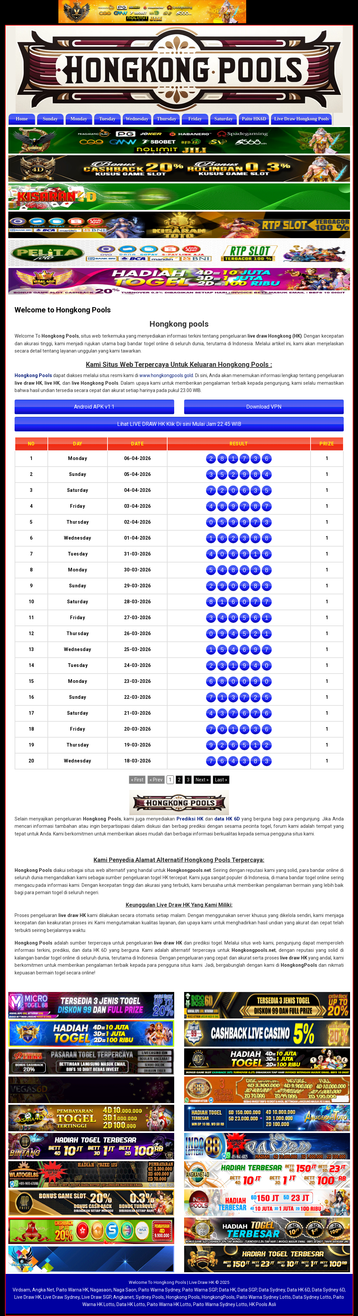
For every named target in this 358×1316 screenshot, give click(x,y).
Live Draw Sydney (61, 1297)
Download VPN (263, 407)
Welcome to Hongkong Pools (63, 310)
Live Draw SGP (96, 1297)
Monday (79, 118)
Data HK (227, 1289)
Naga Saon (124, 1289)
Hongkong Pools (33, 375)
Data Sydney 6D (328, 1289)
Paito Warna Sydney (159, 1289)
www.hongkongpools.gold (166, 375)
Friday (195, 118)
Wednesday (137, 118)
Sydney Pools (150, 1297)
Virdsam (21, 1289)
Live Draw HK (27, 1297)
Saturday (223, 118)
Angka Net (43, 1289)
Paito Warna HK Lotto (169, 1304)
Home (22, 118)
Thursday (166, 118)
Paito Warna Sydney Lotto (264, 1297)
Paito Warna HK (72, 1289)
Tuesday (107, 118)
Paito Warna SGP (199, 1289)
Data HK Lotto (130, 1304)
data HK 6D (227, 819)
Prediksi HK (190, 819)
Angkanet (123, 1297)
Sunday (50, 118)
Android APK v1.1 (94, 407)
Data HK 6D (298, 1289)
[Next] (202, 779)
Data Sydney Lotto (312, 1297)
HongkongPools (218, 1297)
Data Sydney (272, 1289)
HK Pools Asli (262, 1304)
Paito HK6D (254, 118)
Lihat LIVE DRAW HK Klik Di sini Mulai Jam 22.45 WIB (179, 424)
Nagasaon (100, 1289)
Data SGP (247, 1289)
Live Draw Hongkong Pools (301, 118)
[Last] (221, 779)
